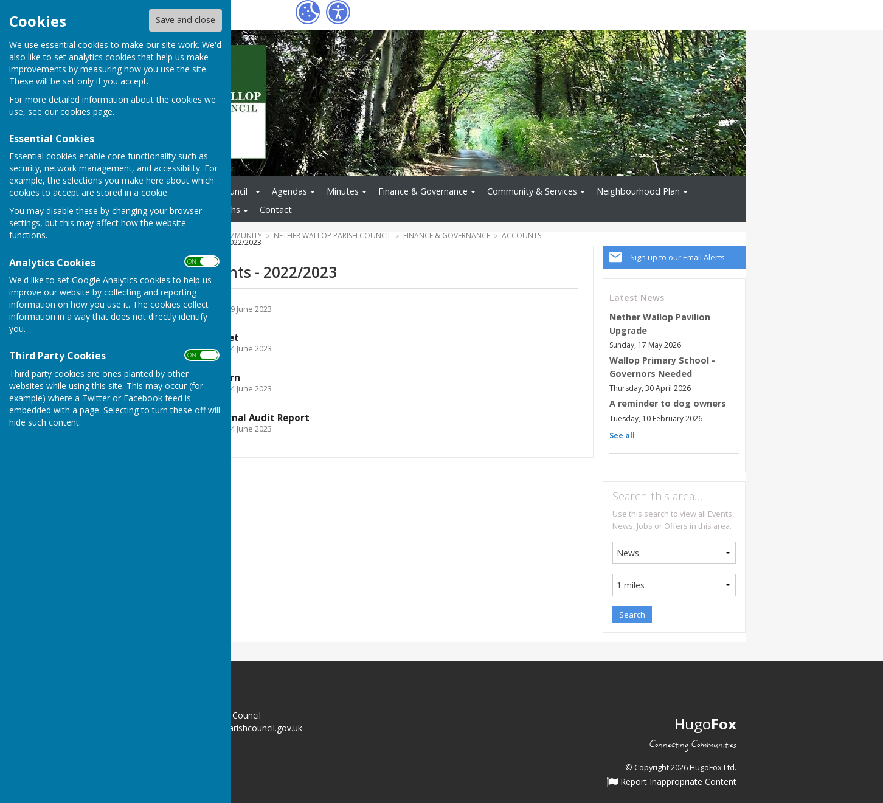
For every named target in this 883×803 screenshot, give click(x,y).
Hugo (705, 724)
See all (622, 435)
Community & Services (532, 191)
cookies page (86, 111)
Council (233, 191)
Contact (276, 209)
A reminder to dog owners (667, 403)
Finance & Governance (423, 191)
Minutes (343, 191)
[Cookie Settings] (308, 12)
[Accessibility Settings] (338, 12)
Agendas (289, 191)
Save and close (185, 20)
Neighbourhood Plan (638, 191)
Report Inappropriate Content (671, 782)
